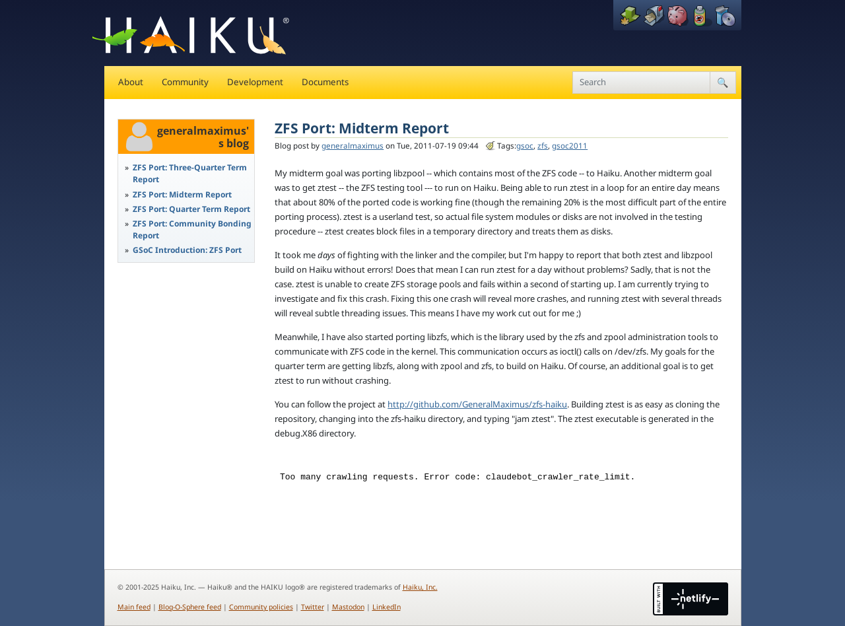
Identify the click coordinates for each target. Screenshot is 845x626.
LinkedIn (386, 606)
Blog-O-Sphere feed (189, 606)
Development (255, 82)
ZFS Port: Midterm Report (182, 194)
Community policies (261, 606)
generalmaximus (352, 145)
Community (185, 82)
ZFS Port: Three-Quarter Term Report (190, 173)
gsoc (524, 145)
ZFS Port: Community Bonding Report (192, 229)
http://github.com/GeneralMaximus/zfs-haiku (477, 404)
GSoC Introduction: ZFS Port (187, 250)
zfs (542, 145)
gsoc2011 (570, 145)
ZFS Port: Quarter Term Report (191, 209)
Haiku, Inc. (420, 587)
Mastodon (348, 606)
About (130, 82)
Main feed (134, 606)
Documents (325, 82)
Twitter (312, 606)
